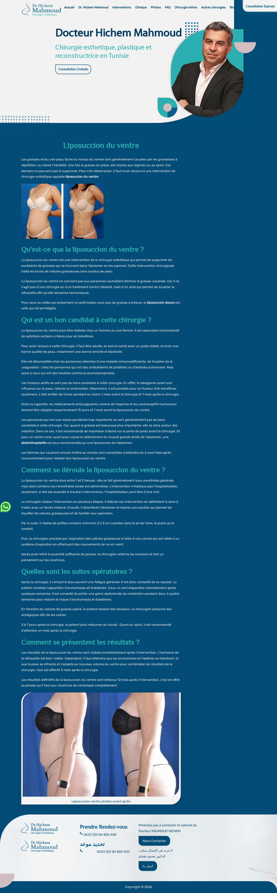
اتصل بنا (148, 866)
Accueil (69, 7)
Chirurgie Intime (186, 7)
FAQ (167, 7)
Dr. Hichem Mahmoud (93, 7)
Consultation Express (260, 6)
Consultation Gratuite (73, 69)
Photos (156, 7)
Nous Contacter (154, 841)
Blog (233, 7)
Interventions (121, 7)
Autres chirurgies (213, 7)
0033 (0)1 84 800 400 (113, 852)
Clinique (141, 7)
